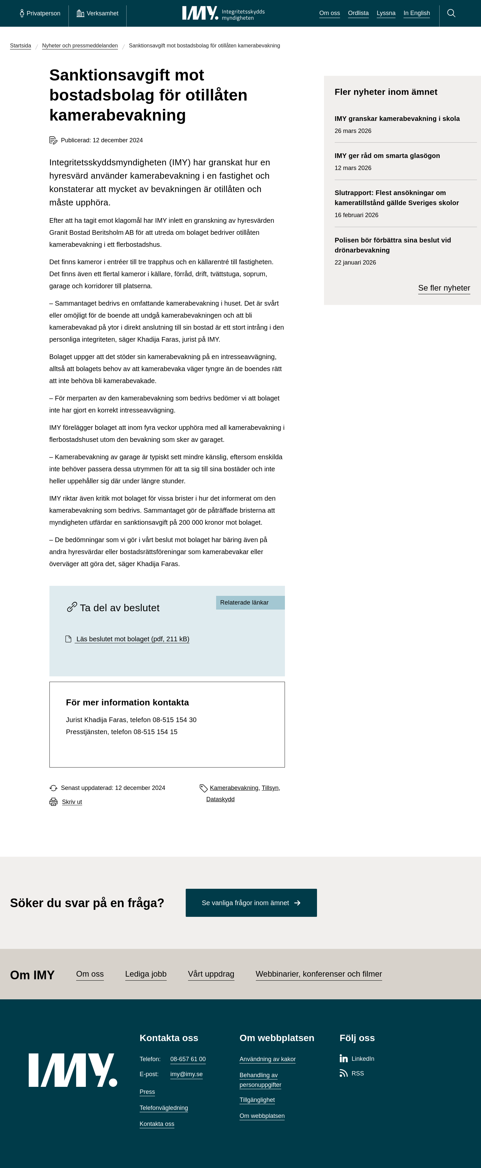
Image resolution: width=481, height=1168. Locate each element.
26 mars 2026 (397, 124)
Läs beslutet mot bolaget (132, 639)
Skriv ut (72, 802)
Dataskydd (220, 799)
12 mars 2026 (387, 161)
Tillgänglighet (257, 1100)
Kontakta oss (157, 1124)
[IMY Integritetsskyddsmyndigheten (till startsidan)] (223, 13)
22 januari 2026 (402, 250)
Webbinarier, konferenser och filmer (319, 973)
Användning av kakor (267, 1059)
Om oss (329, 13)
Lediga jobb (146, 973)
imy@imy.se (186, 1074)
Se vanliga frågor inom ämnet (245, 902)
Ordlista (358, 13)
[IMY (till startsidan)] (74, 1070)
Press (147, 1092)
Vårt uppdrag (211, 973)
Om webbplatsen (262, 1116)
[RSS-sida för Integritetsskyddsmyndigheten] (352, 1073)
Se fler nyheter (444, 287)
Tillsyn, (271, 788)
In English (417, 13)
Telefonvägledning (164, 1108)
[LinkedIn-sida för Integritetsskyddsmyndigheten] (357, 1059)
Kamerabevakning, (235, 788)
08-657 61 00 (188, 1059)
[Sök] (452, 13)
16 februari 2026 (402, 203)
